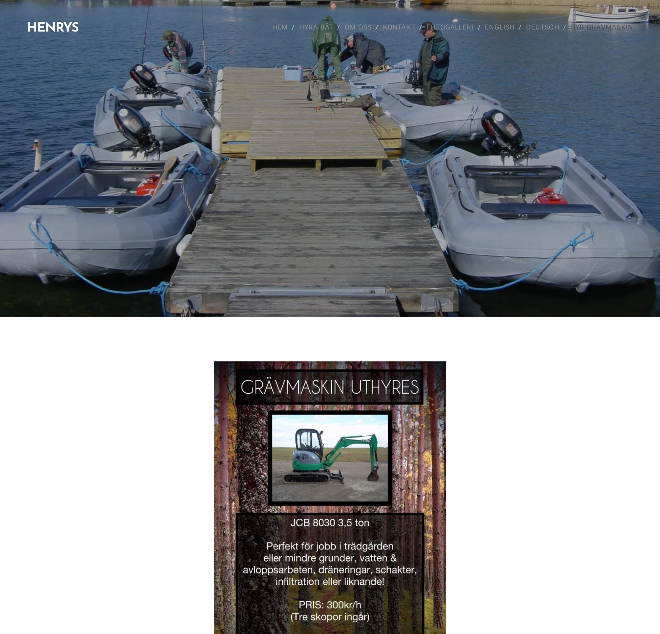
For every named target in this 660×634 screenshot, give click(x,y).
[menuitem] (278, 27)
